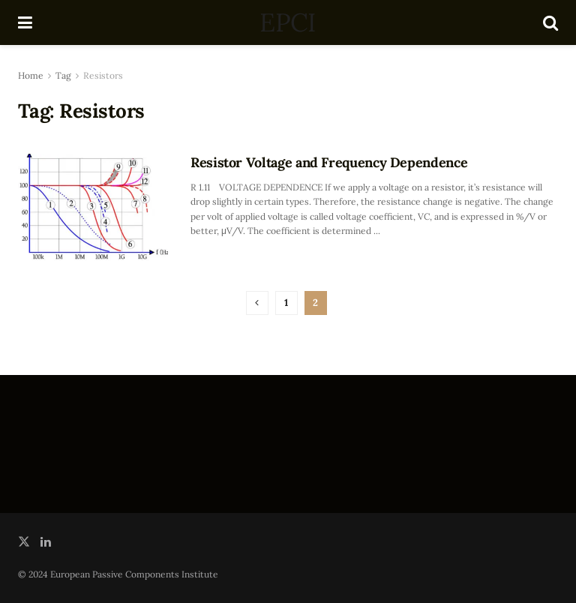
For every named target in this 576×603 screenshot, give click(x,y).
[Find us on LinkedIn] (45, 541)
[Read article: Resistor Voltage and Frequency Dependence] (93, 207)
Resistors (103, 75)
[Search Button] (550, 22)
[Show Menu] (25, 22)
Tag (63, 75)
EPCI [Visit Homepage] (287, 22)
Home (31, 75)
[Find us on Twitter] (24, 541)
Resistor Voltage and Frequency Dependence (328, 162)
